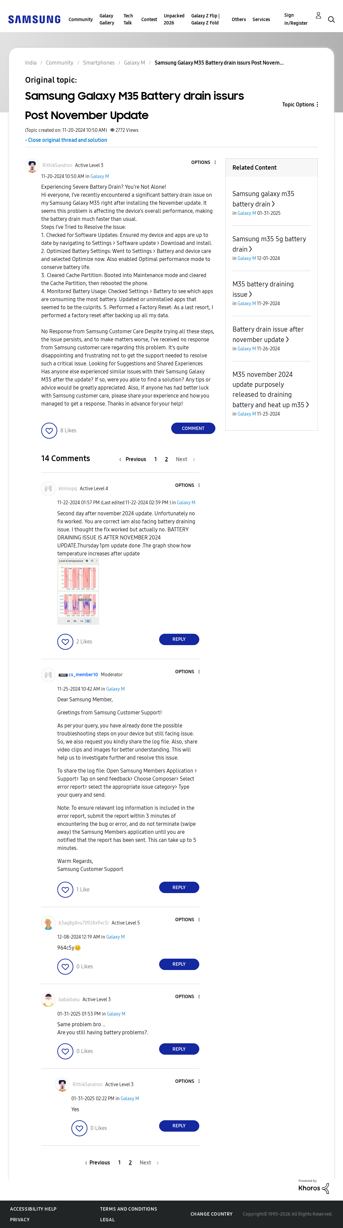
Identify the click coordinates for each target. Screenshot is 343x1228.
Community (81, 19)
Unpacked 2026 (174, 19)
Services (261, 19)
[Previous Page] (134, 459)
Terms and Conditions (128, 1209)
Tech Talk (128, 19)
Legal (107, 1220)
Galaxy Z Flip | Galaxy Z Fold (205, 19)
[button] (203, 163)
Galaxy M (99, 176)
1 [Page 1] (155, 459)
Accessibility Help (33, 1209)
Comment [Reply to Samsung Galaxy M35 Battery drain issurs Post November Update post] (193, 428)
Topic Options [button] (298, 104)
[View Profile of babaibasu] (69, 999)
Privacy (19, 1220)
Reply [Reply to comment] (179, 639)
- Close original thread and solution (66, 140)
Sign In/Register (296, 19)
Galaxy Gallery (106, 19)
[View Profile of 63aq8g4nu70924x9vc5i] (84, 923)
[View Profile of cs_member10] (83, 675)
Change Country (212, 1214)
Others (239, 19)
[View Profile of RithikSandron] (57, 165)
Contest (149, 19)
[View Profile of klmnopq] (68, 489)
